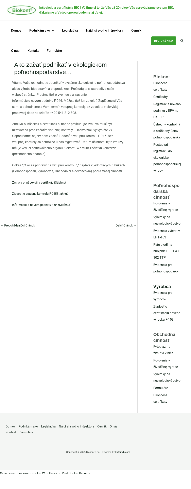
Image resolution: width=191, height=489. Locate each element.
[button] (163, 40)
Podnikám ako (39, 30)
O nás (14, 51)
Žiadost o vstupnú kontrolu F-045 (35, 194)
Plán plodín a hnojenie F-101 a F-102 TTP (166, 251)
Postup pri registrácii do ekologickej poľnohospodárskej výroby (167, 157)
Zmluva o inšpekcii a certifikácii (34, 182)
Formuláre (50, 51)
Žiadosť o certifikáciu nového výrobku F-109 (166, 313)
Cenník (129, 30)
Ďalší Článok (126, 225)
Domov (15, 30)
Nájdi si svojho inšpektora (99, 30)
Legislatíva (66, 30)
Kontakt (30, 51)
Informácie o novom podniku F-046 (37, 205)
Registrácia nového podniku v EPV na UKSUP (167, 110)
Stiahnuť (63, 182)
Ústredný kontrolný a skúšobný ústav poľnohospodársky (166, 130)
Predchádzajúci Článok (18, 225)
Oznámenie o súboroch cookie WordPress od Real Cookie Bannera (47, 473)
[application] (50, 30)
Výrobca (162, 286)
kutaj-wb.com (122, 452)
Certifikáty (160, 97)
